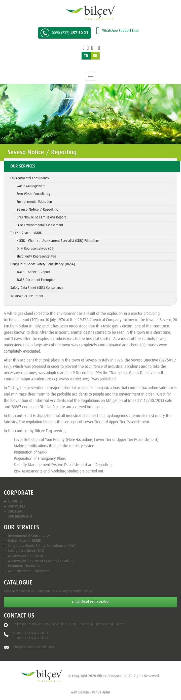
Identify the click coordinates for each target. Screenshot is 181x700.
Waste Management (31, 186)
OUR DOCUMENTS (20, 516)
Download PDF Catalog (90, 602)
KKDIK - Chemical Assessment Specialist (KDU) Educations (58, 241)
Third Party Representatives (36, 256)
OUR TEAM (15, 511)
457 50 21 (64, 33)
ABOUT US (15, 501)
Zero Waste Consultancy (34, 194)
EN (95, 56)
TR (86, 56)
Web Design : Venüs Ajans (90, 692)
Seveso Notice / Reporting (37, 209)
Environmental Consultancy (29, 178)
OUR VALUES (16, 506)
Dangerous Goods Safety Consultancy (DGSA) (42, 264)
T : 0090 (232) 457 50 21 (30, 633)
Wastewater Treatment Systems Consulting (41, 561)
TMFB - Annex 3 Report (33, 272)
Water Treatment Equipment (30, 571)
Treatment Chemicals (24, 566)
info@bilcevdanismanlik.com (33, 647)
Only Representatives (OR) (36, 248)
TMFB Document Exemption (36, 280)
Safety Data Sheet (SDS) (26, 551)
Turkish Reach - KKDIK (26, 233)
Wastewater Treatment (26, 296)
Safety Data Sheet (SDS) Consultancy (36, 288)
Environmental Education (34, 202)
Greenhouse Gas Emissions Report (41, 217)
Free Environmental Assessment (40, 225)
